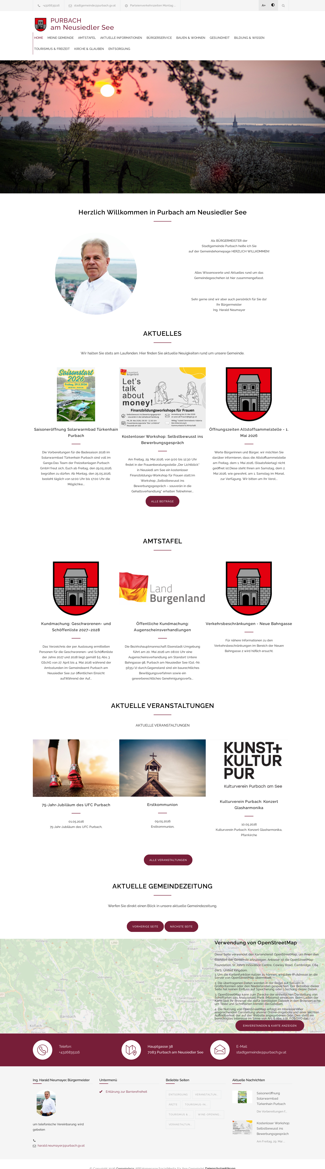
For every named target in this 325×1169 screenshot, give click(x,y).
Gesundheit (161, 33)
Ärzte (173, 1100)
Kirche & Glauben (265, 33)
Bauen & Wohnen (131, 33)
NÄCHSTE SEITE (181, 922)
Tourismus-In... (196, 1100)
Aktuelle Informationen (204, 22)
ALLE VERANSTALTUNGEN (168, 855)
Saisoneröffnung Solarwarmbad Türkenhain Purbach (271, 1094)
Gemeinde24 (125, 1159)
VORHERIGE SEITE (145, 922)
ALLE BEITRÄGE (162, 497)
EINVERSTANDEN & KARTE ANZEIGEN (270, 1021)
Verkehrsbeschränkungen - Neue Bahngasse (249, 619)
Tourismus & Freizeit (228, 33)
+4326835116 (51, 5)
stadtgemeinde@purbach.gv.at (95, 5)
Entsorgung (128, 44)
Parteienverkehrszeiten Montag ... (153, 5)
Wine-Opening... (209, 1110)
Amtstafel (170, 22)
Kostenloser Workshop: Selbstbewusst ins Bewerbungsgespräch (273, 1124)
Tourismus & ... (180, 1110)
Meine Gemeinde (144, 22)
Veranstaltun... (206, 1090)
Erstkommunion (162, 800)
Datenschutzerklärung (220, 1159)
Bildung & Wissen (190, 33)
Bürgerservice (242, 22)
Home (121, 22)
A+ (264, 5)
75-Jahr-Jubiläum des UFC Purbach (76, 800)
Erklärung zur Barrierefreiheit (126, 1087)
